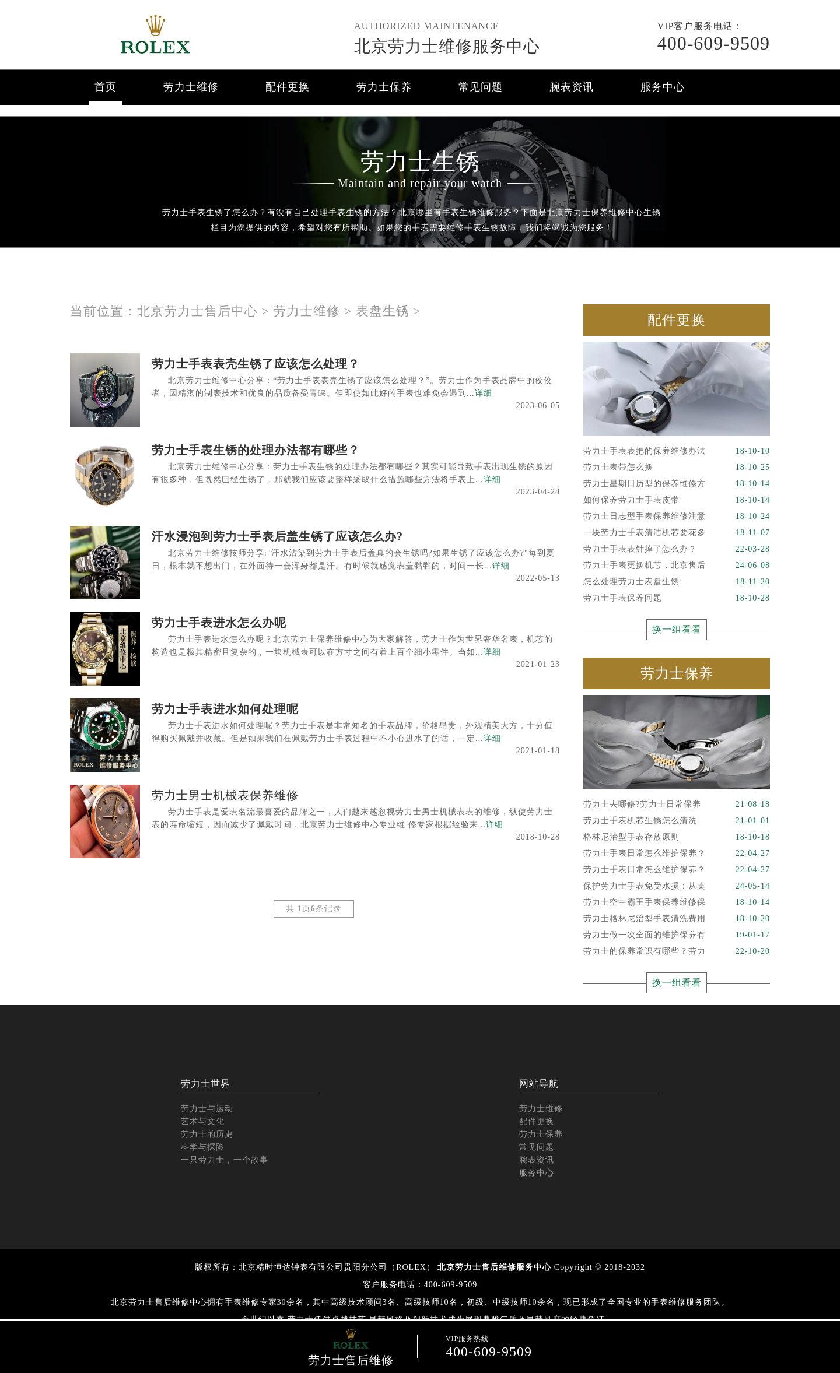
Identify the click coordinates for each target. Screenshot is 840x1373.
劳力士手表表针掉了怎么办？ (676, 549)
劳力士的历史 (207, 1134)
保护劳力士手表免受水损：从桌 (676, 886)
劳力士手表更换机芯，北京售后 (676, 565)
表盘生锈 (383, 311)
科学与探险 (203, 1147)
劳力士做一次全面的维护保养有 (676, 935)
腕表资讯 (572, 87)
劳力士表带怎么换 (676, 467)
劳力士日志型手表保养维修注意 (676, 516)
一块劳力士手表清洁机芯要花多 (676, 533)
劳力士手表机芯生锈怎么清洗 (676, 821)
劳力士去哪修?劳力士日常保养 (676, 804)
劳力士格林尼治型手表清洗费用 (676, 919)
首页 (105, 87)
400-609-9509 (713, 43)
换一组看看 (677, 629)
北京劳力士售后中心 (197, 311)
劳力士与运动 (207, 1108)
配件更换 (287, 87)
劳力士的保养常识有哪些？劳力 (676, 951)
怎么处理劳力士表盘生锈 (676, 582)
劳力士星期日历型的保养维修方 (676, 484)
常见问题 (481, 87)
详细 (483, 393)
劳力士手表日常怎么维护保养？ (676, 853)
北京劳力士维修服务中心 (447, 46)
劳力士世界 (205, 1083)
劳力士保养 (384, 87)
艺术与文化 (203, 1121)
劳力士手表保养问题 (676, 598)
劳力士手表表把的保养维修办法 (676, 451)
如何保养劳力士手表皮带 (676, 500)
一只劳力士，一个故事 (224, 1160)
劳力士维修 (191, 87)
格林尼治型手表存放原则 (676, 837)
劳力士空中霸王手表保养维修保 (676, 902)
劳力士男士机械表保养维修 (225, 795)
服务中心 (662, 87)
